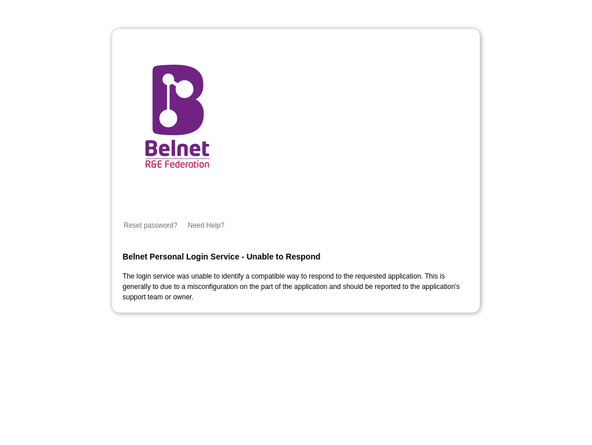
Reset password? (150, 225)
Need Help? (206, 225)
